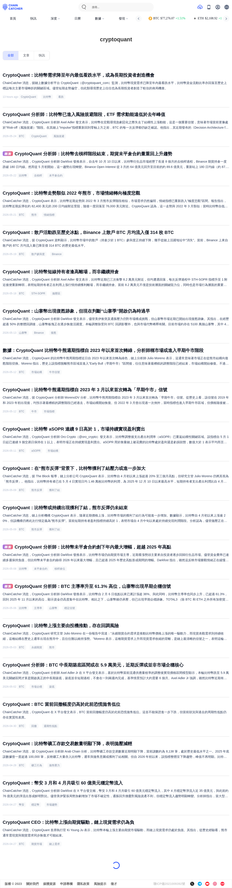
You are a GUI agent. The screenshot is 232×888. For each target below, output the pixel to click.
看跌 (61, 96)
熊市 (34, 214)
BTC (21, 136)
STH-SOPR (38, 293)
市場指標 (49, 411)
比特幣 (47, 96)
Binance (56, 254)
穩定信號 (69, 608)
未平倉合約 (56, 175)
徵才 (114, 884)
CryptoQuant (28, 96)
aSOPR (35, 450)
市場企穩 (36, 686)
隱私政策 (83, 884)
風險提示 (100, 884)
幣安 (21, 804)
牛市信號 (54, 372)
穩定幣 (35, 804)
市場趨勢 (51, 804)
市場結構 (36, 372)
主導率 (38, 608)
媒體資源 (49, 884)
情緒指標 (49, 214)
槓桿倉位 (59, 568)
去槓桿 (38, 175)
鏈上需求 (54, 844)
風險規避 (59, 136)
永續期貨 (36, 647)
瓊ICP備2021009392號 (169, 884)
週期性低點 (50, 726)
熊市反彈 (36, 490)
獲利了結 (54, 490)
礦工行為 (36, 765)
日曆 (78, 18)
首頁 (13, 18)
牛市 (34, 411)
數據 (100, 18)
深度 (55, 18)
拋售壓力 (54, 765)
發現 (123, 18)
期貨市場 (36, 844)
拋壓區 (56, 293)
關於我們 (32, 884)
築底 (51, 686)
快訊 (33, 18)
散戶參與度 (38, 254)
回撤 (34, 726)
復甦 (53, 332)
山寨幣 (23, 332)
